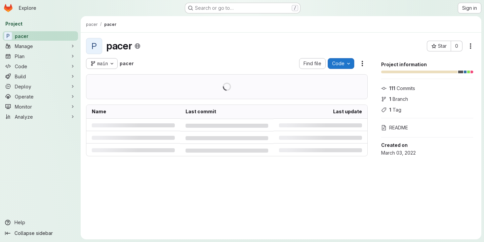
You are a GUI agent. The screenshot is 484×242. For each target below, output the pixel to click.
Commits (398, 88)
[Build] (40, 76)
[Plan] (40, 56)
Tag (391, 110)
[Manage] (40, 46)
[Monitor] (40, 106)
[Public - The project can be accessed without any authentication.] (137, 46)
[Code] (40, 66)
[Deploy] (40, 86)
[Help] (40, 222)
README (394, 127)
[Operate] (40, 96)
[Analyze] (40, 116)
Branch (394, 99)
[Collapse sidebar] (40, 233)
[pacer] (40, 36)
